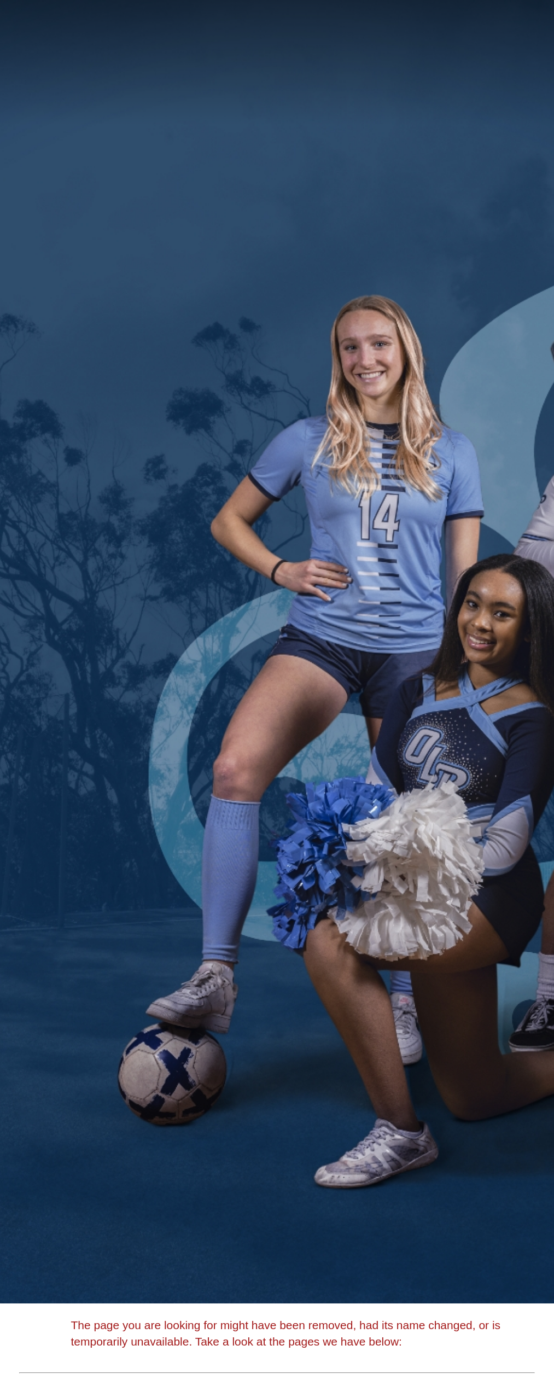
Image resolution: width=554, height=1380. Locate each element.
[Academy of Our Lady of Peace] (277, 30)
